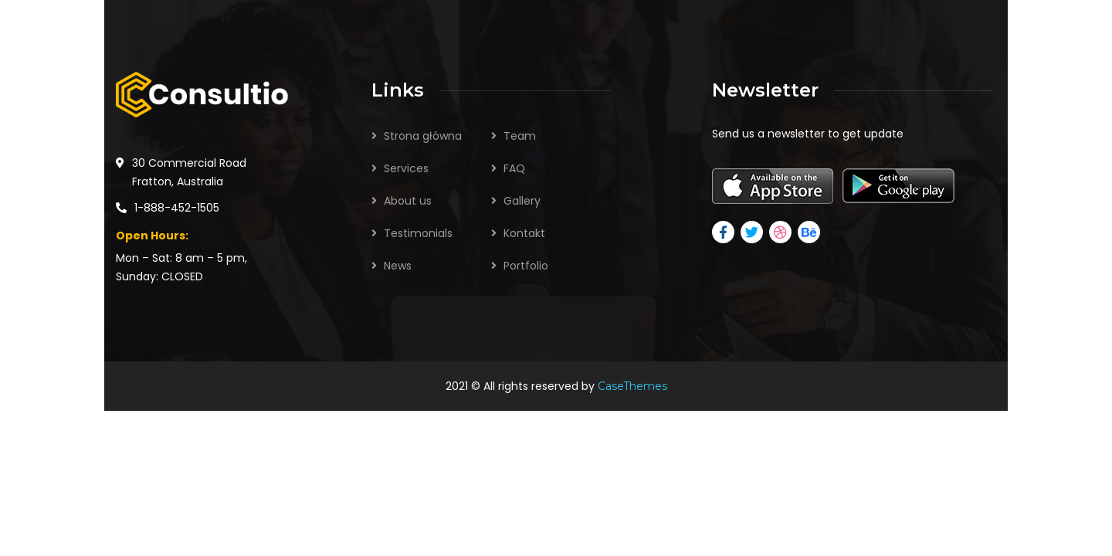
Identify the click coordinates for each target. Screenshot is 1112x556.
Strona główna (423, 136)
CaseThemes (632, 386)
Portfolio (525, 265)
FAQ (514, 168)
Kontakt (524, 233)
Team (519, 136)
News (398, 265)
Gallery (522, 200)
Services (406, 168)
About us (408, 200)
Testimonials (418, 233)
